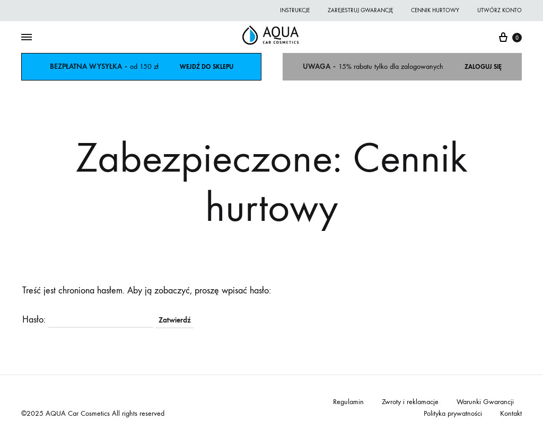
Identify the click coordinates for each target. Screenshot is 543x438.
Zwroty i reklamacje (410, 401)
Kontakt (511, 413)
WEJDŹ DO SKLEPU (206, 66)
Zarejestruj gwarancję (360, 10)
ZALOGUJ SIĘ (483, 66)
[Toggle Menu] (26, 37)
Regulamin (348, 401)
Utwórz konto (499, 10)
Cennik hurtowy (435, 10)
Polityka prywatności (453, 413)
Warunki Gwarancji (485, 401)
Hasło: (87, 319)
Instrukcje (295, 10)
